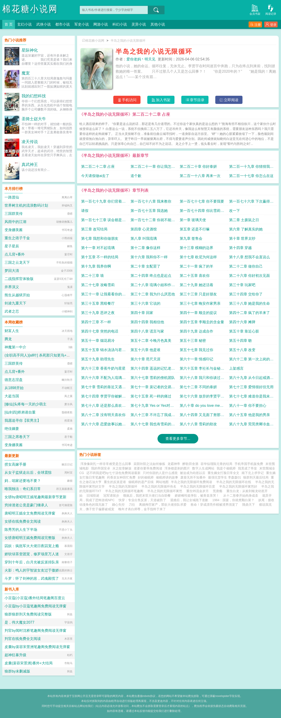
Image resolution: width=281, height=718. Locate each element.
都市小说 (62, 24)
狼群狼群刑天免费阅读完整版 (28, 614)
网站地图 (162, 482)
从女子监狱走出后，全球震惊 (28, 472)
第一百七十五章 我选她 (149, 211)
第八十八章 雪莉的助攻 (198, 424)
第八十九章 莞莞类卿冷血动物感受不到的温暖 (251, 425)
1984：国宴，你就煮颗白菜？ (233, 500)
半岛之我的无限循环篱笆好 (239, 486)
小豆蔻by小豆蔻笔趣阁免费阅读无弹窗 (35, 606)
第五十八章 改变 (242, 350)
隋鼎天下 (248, 504)
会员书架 (255, 9)
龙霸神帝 (173, 464)
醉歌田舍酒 (190, 464)
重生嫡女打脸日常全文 (223, 473)
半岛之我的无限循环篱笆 (165, 491)
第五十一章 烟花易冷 (98, 340)
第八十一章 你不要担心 (247, 405)
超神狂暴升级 (15, 655)
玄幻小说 (24, 24)
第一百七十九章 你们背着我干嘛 (103, 202)
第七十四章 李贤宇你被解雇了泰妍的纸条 (103, 397)
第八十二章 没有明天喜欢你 (103, 415)
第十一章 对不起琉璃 (98, 248)
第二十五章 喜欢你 (195, 276)
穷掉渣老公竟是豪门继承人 (26, 505)
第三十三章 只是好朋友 (198, 294)
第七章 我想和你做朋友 (99, 238)
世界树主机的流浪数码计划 (26, 205)
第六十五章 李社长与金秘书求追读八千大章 (202, 369)
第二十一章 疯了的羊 (196, 266)
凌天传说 (30, 141)
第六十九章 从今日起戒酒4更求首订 (250, 379)
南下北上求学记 (253, 473)
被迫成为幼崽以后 (192, 473)
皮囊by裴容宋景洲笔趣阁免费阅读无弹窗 (37, 647)
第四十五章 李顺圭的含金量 (202, 322)
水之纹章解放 (121, 468)
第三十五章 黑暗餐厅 (98, 303)
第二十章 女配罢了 (145, 266)
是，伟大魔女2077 (19, 622)
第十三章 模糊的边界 (196, 248)
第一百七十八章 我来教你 (151, 201)
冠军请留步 (111, 495)
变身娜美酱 (14, 230)
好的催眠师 (146, 477)
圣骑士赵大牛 (34, 119)
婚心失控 (118, 504)
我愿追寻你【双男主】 (23, 420)
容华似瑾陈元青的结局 (216, 464)
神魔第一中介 (15, 347)
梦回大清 (12, 271)
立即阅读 (229, 100)
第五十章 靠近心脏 (244, 331)
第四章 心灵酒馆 (144, 229)
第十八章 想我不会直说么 (249, 257)
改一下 (234, 211)
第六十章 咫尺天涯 (145, 359)
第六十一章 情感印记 (196, 359)
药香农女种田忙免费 (121, 477)
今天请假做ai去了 (95, 176)
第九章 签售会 (191, 238)
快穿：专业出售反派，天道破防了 (142, 500)
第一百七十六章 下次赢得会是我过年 (251, 202)
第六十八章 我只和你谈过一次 (202, 379)
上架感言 (236, 368)
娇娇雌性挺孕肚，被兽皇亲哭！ (197, 495)
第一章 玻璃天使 (193, 220)
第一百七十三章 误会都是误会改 (103, 221)
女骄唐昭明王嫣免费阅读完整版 (30, 538)
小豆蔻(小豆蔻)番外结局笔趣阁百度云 (35, 598)
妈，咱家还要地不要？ (23, 481)
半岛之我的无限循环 (124, 486)
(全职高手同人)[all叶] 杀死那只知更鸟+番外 (39, 355)
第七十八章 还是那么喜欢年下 (103, 407)
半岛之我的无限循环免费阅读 (192, 482)
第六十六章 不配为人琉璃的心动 (103, 379)
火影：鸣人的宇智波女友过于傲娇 (32, 570)
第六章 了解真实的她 (246, 229)
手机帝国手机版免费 (249, 464)
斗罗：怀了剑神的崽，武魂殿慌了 (32, 578)
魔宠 (26, 73)
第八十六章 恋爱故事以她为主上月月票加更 (103, 425)
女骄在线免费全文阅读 (23, 521)
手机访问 (127, 100)
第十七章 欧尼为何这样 (198, 257)
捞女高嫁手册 (15, 464)
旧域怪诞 (93, 495)
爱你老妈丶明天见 (140, 59)
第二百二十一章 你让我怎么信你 (153, 168)
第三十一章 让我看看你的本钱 (103, 295)
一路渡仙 (12, 197)
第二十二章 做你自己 (246, 266)
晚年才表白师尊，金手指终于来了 (142, 509)
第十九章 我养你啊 (96, 266)
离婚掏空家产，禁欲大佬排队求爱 (163, 504)
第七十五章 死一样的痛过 (151, 396)
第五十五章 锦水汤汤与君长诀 (103, 351)
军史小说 (81, 24)
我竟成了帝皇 (247, 468)
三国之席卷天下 (17, 437)
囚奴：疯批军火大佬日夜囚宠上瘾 (32, 546)
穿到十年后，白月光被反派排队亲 (32, 562)
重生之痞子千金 (17, 238)
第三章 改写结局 (94, 229)
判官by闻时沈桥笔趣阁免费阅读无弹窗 (35, 630)
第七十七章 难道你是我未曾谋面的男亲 (251, 397)
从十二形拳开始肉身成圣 (240, 495)
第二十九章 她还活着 (196, 285)
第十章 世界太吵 (242, 238)
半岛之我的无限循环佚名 (159, 486)
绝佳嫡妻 (12, 429)
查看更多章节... (177, 438)
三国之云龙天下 (17, 262)
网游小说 (100, 24)
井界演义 (12, 287)
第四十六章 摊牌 (242, 322)
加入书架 (161, 100)
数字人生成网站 (203, 468)
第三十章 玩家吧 (242, 285)
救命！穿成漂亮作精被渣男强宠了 (214, 504)
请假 (84, 211)
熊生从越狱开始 (17, 295)
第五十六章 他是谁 (145, 350)
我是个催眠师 (226, 468)
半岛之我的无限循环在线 (234, 482)
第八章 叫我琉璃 (144, 238)
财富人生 (12, 331)
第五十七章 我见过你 (196, 350)
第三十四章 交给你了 (246, 294)
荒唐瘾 (217, 491)
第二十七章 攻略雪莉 (98, 285)
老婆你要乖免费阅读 (148, 468)
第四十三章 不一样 (96, 322)
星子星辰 (12, 246)
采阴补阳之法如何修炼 (149, 464)
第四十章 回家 (142, 313)
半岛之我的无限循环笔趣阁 (125, 491)
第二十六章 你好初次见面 (249, 276)
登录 (270, 24)
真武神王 (30, 164)
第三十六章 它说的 (145, 303)
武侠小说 (43, 24)
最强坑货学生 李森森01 (224, 477)
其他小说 (157, 24)
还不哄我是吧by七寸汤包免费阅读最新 (113, 473)
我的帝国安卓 (100, 468)
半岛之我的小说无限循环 (128, 40)
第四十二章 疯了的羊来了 (249, 313)
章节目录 (195, 100)
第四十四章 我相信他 (147, 322)
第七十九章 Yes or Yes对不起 (152, 407)
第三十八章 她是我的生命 (249, 303)
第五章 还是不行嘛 (195, 229)
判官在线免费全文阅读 (23, 639)
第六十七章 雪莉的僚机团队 (153, 378)
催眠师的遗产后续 (141, 482)
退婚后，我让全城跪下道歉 (189, 500)
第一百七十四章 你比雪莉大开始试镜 (202, 212)
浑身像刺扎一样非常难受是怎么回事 (105, 464)
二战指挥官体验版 (19, 279)
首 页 (9, 24)
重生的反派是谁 (115, 482)
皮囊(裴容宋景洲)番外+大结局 (29, 663)
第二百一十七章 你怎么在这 (251, 176)
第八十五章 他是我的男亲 (249, 415)
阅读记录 (270, 9)
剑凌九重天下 (15, 303)
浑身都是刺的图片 (177, 468)
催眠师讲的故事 (167, 477)
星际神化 (30, 50)
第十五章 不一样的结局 (99, 257)
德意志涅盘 (14, 380)
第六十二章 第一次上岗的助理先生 (251, 360)
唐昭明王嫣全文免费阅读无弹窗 (30, 513)
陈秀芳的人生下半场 (21, 529)
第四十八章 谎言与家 (147, 331)
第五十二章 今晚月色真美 (151, 340)
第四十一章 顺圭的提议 (198, 313)
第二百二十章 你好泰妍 (198, 166)
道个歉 (136, 176)
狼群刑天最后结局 (256, 477)
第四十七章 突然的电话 (99, 331)
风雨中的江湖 (15, 222)
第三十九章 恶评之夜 (98, 313)
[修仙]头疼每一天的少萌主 (25, 404)
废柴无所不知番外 (193, 477)
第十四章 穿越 (240, 248)
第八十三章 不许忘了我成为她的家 (153, 416)
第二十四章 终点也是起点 (151, 276)
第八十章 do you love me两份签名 (201, 407)
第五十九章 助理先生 (98, 359)
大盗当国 (12, 396)
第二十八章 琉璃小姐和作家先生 (153, 286)
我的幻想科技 (34, 96)
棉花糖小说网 (30, 9)
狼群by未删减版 (17, 671)
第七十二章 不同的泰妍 (198, 387)
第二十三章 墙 (92, 276)
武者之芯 (12, 311)
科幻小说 (119, 24)
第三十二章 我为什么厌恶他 (153, 294)
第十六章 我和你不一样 (149, 257)
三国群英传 (14, 213)
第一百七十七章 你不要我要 (202, 201)
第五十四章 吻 (240, 340)
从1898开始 (14, 388)
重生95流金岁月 (197, 491)
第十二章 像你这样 (145, 248)
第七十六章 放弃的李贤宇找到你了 (202, 397)
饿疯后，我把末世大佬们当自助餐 (147, 495)
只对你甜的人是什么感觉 (160, 473)
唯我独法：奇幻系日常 (23, 489)
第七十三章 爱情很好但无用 (251, 387)
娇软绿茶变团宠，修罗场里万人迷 (32, 554)
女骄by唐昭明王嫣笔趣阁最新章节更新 (35, 497)
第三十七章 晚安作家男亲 (200, 303)
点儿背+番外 (15, 254)
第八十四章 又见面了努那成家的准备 (202, 416)
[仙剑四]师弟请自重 (20, 412)
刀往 (132, 504)
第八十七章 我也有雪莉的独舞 (153, 425)
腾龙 (8, 339)
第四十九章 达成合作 (196, 331)
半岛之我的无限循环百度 (198, 486)
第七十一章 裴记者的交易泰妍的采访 (153, 388)
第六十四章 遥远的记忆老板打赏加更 (153, 369)
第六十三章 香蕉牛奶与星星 (103, 368)
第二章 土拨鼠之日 (244, 220)
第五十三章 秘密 (193, 340)
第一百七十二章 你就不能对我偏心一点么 (153, 221)
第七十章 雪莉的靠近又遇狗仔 (103, 388)
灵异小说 (138, 24)
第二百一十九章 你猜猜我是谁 (251, 168)
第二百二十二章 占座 (98, 166)
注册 (255, 24)
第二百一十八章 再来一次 (200, 176)
